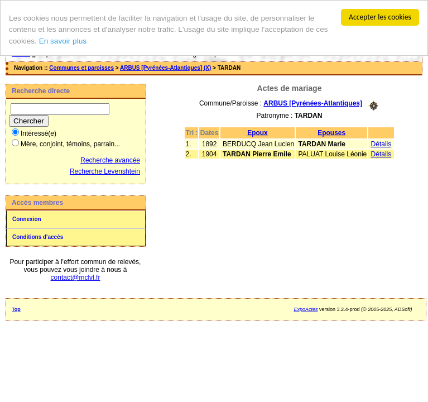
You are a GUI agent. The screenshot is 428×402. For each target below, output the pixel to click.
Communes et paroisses (81, 68)
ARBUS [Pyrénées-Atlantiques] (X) (165, 68)
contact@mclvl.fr (75, 277)
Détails (381, 143)
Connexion (26, 219)
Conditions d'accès (37, 237)
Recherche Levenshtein (105, 171)
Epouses (331, 132)
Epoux (257, 132)
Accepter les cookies (380, 17)
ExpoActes (306, 309)
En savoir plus (62, 41)
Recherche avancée (110, 160)
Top (16, 309)
